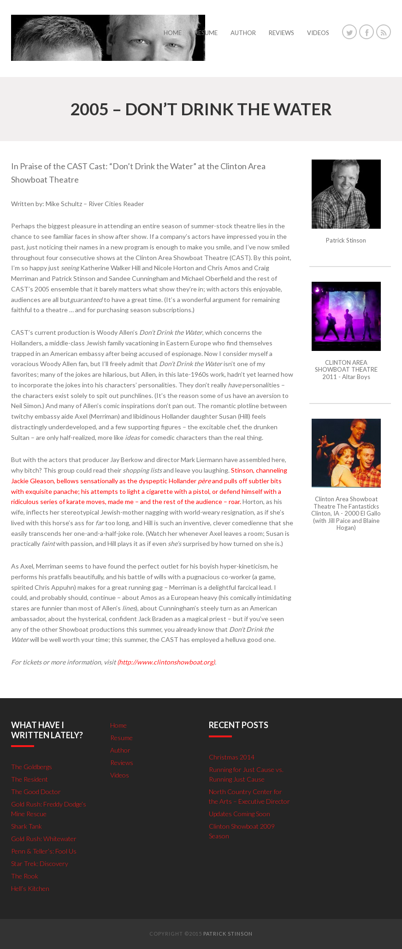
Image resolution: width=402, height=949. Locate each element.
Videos (119, 775)
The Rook (24, 876)
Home (118, 725)
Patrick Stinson (228, 934)
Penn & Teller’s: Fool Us (44, 851)
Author (120, 750)
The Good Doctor (36, 791)
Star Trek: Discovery (39, 863)
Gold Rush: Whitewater (44, 838)
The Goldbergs (31, 767)
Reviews (121, 762)
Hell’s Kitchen (30, 888)
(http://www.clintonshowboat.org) (166, 662)
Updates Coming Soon (239, 814)
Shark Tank (26, 826)
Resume (121, 737)
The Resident (29, 779)
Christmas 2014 (231, 757)
